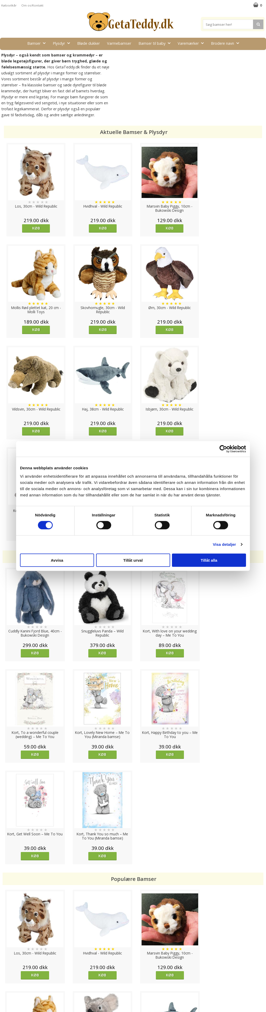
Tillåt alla (209, 560)
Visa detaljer (224, 544)
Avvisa (57, 560)
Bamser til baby (156, 43)
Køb (35, 228)
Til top (133, 939)
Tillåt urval (133, 560)
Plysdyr (63, 43)
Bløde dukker (88, 43)
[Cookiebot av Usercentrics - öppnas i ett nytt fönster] (223, 449)
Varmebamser (119, 43)
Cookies (8, 957)
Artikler (7, 981)
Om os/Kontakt (32, 5)
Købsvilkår (9, 5)
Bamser (38, 43)
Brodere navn (226, 43)
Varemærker (192, 43)
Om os (7, 989)
